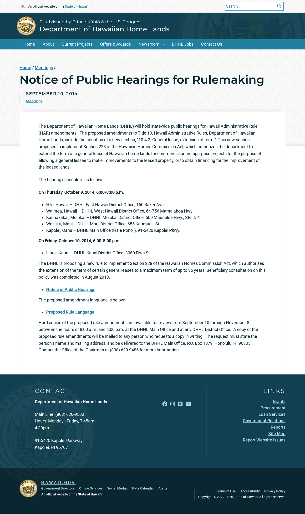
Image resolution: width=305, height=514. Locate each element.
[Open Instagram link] (172, 404)
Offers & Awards (115, 44)
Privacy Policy (274, 491)
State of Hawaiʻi (76, 6)
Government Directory (58, 488)
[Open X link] (180, 404)
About (48, 44)
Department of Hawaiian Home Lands (104, 29)
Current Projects (77, 44)
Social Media (117, 488)
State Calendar (142, 488)
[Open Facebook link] (165, 404)
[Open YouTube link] (188, 404)
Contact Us (211, 44)
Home (29, 44)
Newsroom (148, 44)
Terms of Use (226, 491)
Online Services (91, 488)
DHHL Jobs (182, 44)
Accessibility (250, 491)
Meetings (44, 67)
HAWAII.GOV (58, 482)
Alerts (163, 488)
